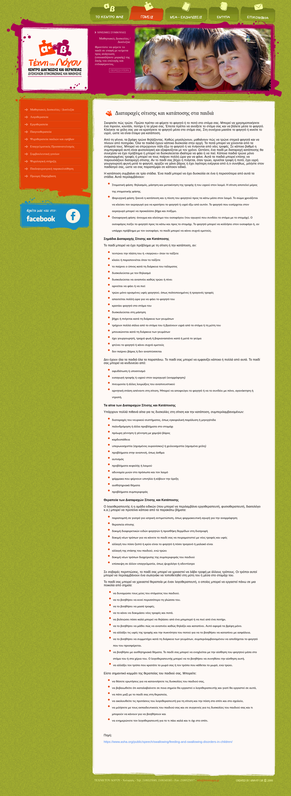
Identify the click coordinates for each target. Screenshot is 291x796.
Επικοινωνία (257, 11)
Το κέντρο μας (109, 11)
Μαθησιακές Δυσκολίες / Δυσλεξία (52, 109)
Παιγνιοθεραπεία (40, 131)
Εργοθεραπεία (39, 124)
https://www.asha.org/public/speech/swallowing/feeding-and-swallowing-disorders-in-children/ (168, 741)
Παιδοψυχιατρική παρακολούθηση (52, 168)
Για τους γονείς (147, 11)
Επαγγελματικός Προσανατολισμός (52, 146)
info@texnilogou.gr (208, 780)
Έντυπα (224, 11)
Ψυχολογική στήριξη (43, 161)
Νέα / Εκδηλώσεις (186, 11)
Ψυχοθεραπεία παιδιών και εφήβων (52, 139)
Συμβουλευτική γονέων (44, 153)
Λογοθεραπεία (39, 117)
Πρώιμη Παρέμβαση (43, 176)
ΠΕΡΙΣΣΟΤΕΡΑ (120, 70)
